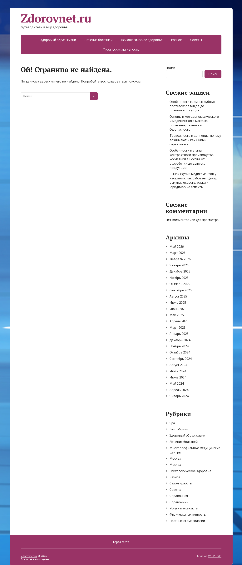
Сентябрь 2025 (181, 290)
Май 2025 (177, 315)
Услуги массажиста (184, 508)
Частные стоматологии (187, 521)
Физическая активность (121, 49)
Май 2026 (177, 246)
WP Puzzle (214, 556)
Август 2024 (178, 365)
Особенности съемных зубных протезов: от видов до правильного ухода (192, 106)
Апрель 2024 (179, 390)
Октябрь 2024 (180, 352)
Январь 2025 (179, 334)
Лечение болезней (98, 40)
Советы (196, 40)
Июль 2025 (178, 302)
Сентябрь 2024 (181, 359)
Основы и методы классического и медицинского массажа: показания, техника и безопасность (194, 123)
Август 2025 (178, 296)
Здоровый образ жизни (58, 40)
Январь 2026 (179, 265)
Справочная (179, 496)
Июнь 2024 (178, 377)
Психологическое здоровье (142, 40)
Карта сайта (121, 542)
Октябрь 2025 (180, 284)
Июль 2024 (178, 371)
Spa (172, 423)
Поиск (170, 68)
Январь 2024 (179, 396)
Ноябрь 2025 (179, 278)
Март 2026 (177, 253)
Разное (176, 40)
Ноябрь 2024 (179, 346)
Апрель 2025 (179, 321)
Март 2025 (177, 327)
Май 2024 (177, 383)
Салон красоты (181, 483)
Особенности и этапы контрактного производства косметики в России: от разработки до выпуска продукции (192, 159)
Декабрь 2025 (180, 271)
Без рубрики (179, 429)
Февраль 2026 (180, 259)
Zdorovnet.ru (56, 18)
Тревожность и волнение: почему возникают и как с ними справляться (195, 139)
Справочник (179, 502)
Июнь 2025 (178, 309)
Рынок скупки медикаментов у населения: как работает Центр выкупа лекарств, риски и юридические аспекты (193, 180)
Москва (175, 458)
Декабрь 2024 (180, 340)
